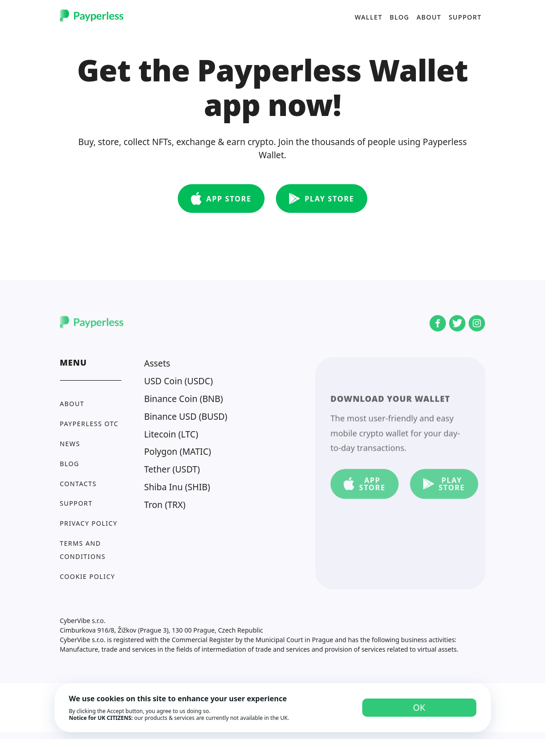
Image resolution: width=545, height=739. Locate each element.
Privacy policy (89, 523)
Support (465, 17)
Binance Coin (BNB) (183, 398)
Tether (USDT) (172, 469)
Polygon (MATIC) (177, 451)
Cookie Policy (87, 576)
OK (419, 707)
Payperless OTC (89, 423)
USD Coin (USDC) (178, 381)
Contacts (78, 483)
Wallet (368, 17)
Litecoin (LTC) (171, 434)
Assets (157, 363)
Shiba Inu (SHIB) (177, 487)
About (428, 17)
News (70, 443)
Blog (399, 17)
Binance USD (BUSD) (185, 416)
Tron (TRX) (164, 504)
